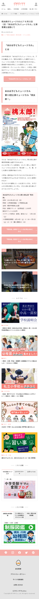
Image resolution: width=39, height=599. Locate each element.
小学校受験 (24, 9)
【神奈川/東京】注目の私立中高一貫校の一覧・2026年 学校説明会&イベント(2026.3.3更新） (19, 329)
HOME (5, 13)
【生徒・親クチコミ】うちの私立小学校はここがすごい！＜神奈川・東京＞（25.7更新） (18, 395)
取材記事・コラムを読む (23, 35)
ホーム (4, 9)
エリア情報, (6, 35)
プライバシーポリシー (18, 574)
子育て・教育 (7, 424)
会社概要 (18, 569)
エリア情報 (14, 13)
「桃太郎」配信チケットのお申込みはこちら (19, 240)
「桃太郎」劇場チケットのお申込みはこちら (19, 230)
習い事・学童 (33, 9)
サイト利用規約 (18, 579)
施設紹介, (13, 35)
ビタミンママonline (19, 591)
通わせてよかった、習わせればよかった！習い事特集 (18, 458)
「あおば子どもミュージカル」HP (19, 79)
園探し (10, 9)
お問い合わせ (18, 585)
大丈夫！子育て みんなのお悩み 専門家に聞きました (18, 427)
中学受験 (16, 9)
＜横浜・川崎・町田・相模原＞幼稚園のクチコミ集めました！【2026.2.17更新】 (19, 362)
